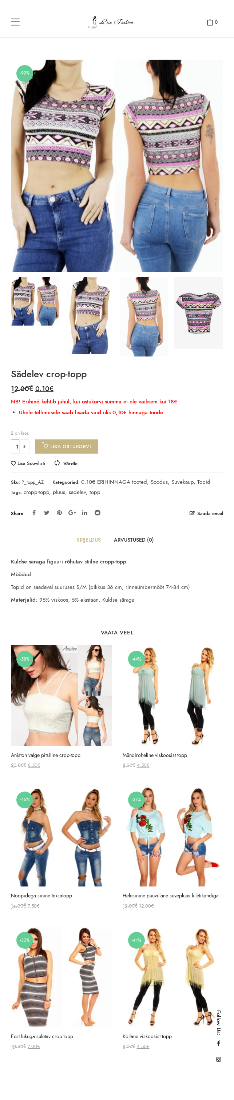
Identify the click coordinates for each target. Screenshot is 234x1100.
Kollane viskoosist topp (147, 1036)
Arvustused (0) (134, 540)
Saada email (209, 513)
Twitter (46, 512)
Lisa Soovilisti (31, 464)
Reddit (97, 512)
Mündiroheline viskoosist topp (155, 755)
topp (95, 492)
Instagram (218, 1059)
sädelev (77, 492)
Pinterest (59, 512)
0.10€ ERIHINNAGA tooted (114, 482)
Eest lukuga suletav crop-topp (42, 1036)
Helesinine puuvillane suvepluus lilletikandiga (171, 895)
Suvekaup (182, 482)
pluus (59, 492)
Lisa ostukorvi (70, 446)
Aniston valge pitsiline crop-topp (45, 755)
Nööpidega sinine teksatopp (41, 895)
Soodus (159, 482)
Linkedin (84, 512)
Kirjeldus (88, 540)
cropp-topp (36, 492)
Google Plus (72, 512)
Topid (203, 482)
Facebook (34, 512)
